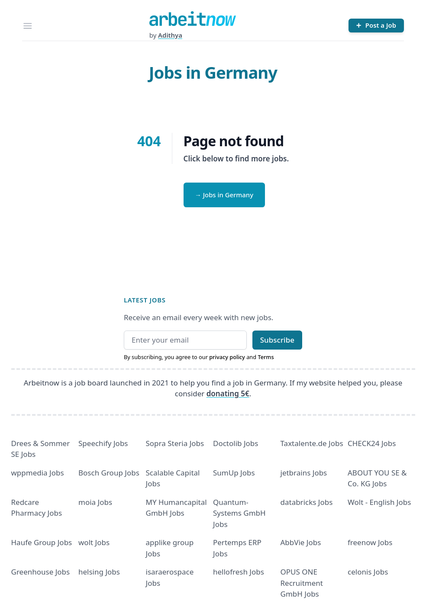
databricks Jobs (307, 502)
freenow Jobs (370, 542)
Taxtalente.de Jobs (312, 443)
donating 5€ (228, 393)
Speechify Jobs (103, 443)
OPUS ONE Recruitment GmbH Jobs (302, 583)
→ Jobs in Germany (224, 194)
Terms (266, 357)
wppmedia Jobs (37, 473)
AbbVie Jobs (301, 542)
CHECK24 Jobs (372, 443)
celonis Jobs (368, 572)
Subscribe (277, 340)
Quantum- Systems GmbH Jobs (239, 513)
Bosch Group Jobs (108, 473)
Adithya (170, 35)
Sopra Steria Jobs (175, 443)
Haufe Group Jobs (41, 542)
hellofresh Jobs (238, 572)
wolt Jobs (94, 542)
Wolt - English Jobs (379, 502)
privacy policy (227, 357)
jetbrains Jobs (304, 473)
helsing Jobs (99, 572)
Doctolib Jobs (235, 443)
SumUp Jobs (234, 473)
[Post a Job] (376, 25)
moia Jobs (95, 502)
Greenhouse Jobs (40, 572)
